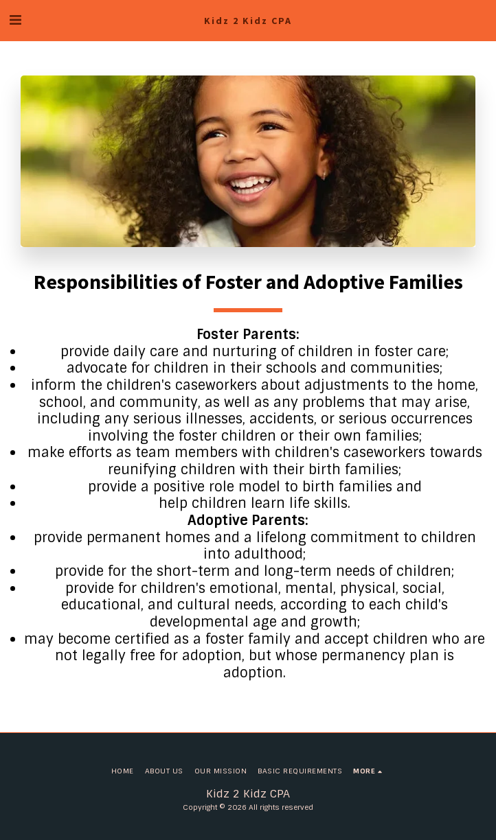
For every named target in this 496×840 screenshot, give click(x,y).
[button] (15, 20)
